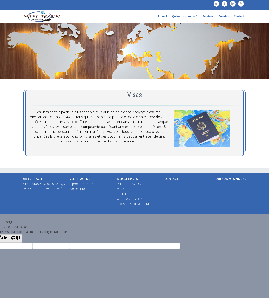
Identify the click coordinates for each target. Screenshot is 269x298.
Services (208, 16)
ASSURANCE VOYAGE (131, 199)
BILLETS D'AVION (129, 184)
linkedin (233, 4)
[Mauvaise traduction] (15, 238)
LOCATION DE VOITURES (134, 204)
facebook (224, 4)
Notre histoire (79, 189)
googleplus (241, 4)
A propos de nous (82, 184)
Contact (239, 16)
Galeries (223, 16)
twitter (216, 4)
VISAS (121, 189)
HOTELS (122, 194)
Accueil (162, 16)
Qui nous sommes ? (184, 16)
